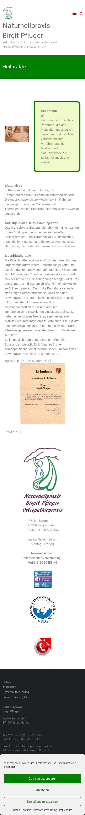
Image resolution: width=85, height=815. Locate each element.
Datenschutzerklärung (45, 810)
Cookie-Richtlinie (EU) (14, 697)
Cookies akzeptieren (43, 779)
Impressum (65, 810)
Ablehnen (42, 790)
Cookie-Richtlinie (22, 810)
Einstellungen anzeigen (42, 801)
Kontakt (6, 681)
